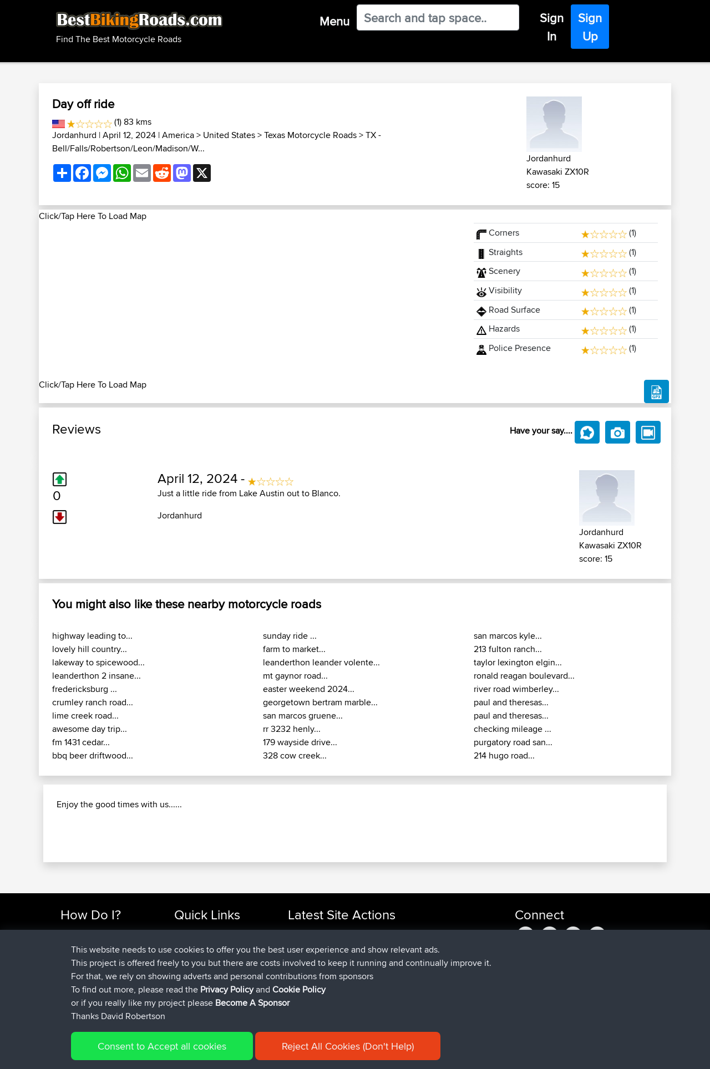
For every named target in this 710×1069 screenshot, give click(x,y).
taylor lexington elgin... (518, 662)
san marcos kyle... (508, 635)
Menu (334, 21)
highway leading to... (92, 635)
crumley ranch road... (92, 702)
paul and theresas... (511, 702)
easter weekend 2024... (308, 689)
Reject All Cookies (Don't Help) (348, 1046)
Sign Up (590, 27)
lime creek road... (85, 715)
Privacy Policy (226, 989)
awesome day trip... (89, 728)
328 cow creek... (295, 755)
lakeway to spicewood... (98, 662)
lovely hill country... (89, 649)
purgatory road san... (513, 742)
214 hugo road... (504, 755)
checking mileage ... (512, 728)
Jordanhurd (74, 135)
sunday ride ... (290, 635)
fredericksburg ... (84, 689)
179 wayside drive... (300, 742)
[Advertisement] (249, 300)
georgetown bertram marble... (320, 702)
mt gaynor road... (295, 675)
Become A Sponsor (252, 1002)
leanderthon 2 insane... (96, 675)
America (178, 135)
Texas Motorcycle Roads (310, 135)
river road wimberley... (516, 689)
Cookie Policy (299, 989)
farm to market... (294, 649)
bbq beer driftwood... (92, 755)
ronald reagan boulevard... (524, 675)
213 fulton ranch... (508, 649)
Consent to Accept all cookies (162, 1046)
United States (229, 135)
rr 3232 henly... (292, 728)
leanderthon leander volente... (321, 662)
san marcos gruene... (303, 715)
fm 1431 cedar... (81, 742)
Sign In (552, 27)
